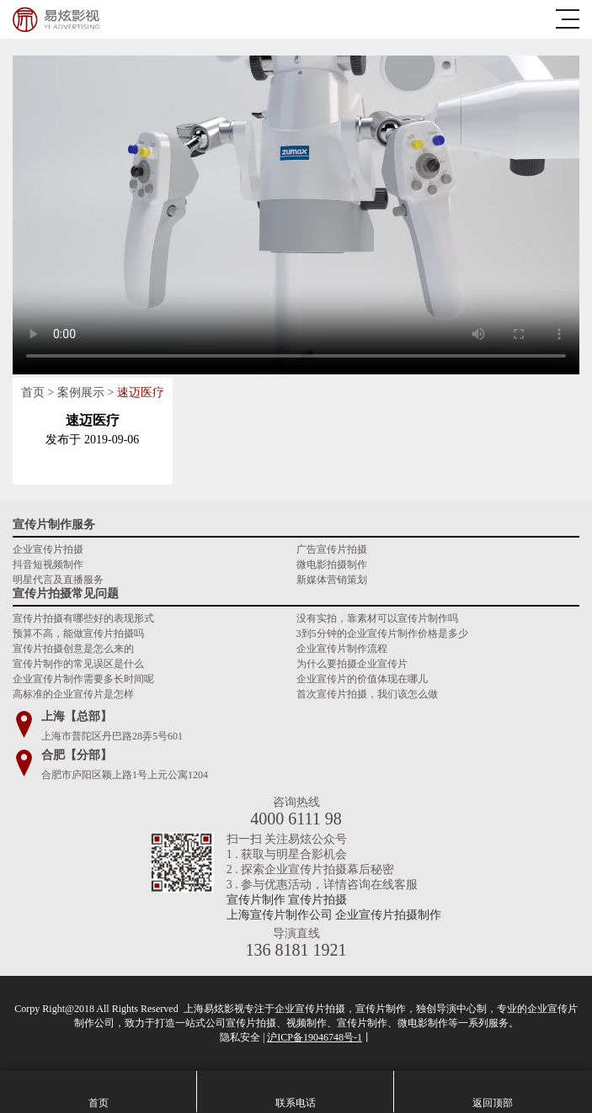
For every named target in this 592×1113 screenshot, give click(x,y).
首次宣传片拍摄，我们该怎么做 (367, 694)
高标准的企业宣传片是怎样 (73, 694)
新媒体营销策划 (331, 580)
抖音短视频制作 (48, 564)
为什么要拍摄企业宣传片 (352, 664)
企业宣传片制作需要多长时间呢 (83, 679)
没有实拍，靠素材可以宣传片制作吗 (377, 618)
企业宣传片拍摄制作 (388, 915)
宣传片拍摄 (317, 899)
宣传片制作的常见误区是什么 (78, 664)
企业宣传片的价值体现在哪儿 (362, 679)
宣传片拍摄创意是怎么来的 (73, 649)
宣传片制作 (256, 899)
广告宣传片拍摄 (331, 549)
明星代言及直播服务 (58, 580)
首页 (33, 392)
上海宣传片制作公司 (280, 915)
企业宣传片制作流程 (341, 649)
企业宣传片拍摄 (48, 549)
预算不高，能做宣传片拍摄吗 (78, 633)
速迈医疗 (140, 392)
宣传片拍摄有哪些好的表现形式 (83, 618)
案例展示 (80, 392)
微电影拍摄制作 (331, 564)
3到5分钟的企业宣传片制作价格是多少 (382, 633)
